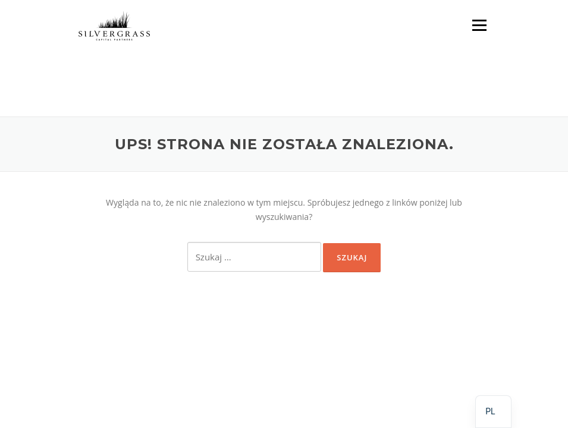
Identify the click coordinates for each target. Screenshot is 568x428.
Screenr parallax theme (376, 343)
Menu (479, 25)
